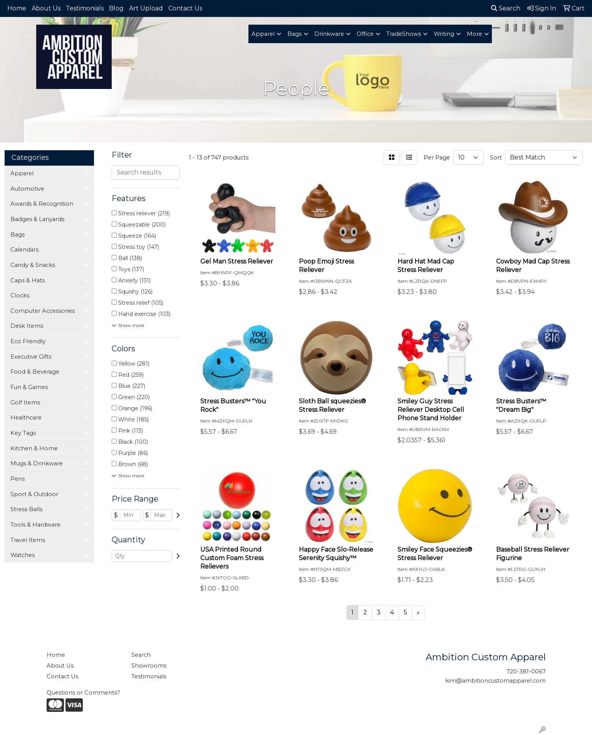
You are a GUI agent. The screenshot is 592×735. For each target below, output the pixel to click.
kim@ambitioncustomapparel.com (495, 680)
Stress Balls (26, 509)
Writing (444, 33)
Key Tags (23, 433)
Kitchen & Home (34, 448)
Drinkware (329, 33)
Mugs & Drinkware (36, 463)
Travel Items (27, 540)
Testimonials (85, 8)
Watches (22, 555)
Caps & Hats (27, 280)
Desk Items (26, 325)
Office (365, 33)
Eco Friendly (27, 341)
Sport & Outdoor (34, 494)
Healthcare (26, 417)
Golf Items (25, 402)
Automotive (27, 188)
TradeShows (403, 33)
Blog (116, 8)
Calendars (24, 249)
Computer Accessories (42, 310)
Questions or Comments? (83, 692)
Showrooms (148, 665)
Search (505, 8)
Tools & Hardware (35, 524)
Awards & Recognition (41, 203)
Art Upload (146, 8)
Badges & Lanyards (37, 219)
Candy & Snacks (32, 265)
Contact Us (185, 8)
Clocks (19, 295)
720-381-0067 (526, 671)
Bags (294, 33)
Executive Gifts (30, 356)
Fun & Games (29, 387)
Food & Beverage (34, 371)
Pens (17, 478)
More (474, 33)
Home (16, 8)
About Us (46, 8)
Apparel (263, 33)
